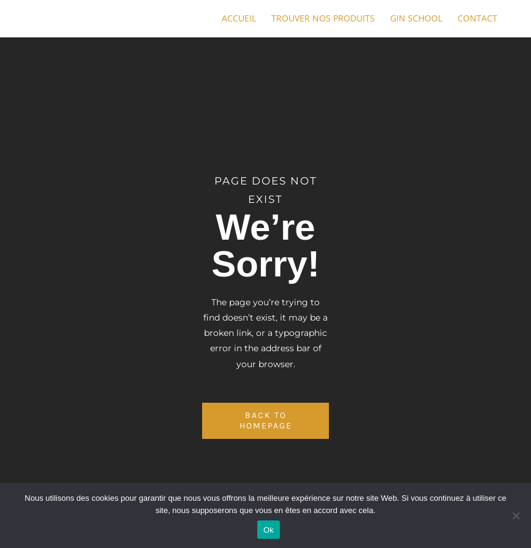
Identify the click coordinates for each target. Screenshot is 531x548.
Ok (268, 530)
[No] (516, 515)
